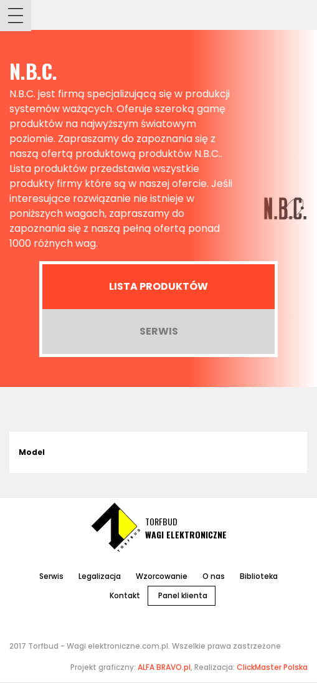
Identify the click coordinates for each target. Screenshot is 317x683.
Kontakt (125, 595)
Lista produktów (158, 286)
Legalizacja (99, 576)
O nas (213, 576)
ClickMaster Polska (272, 667)
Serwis (159, 331)
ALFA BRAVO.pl (164, 667)
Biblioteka (259, 576)
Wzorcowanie (161, 576)
